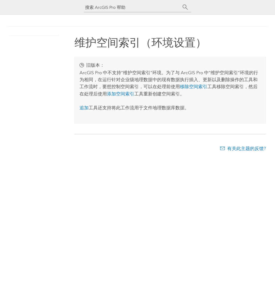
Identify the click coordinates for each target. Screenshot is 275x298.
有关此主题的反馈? (246, 148)
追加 (84, 107)
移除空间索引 (193, 86)
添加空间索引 (120, 93)
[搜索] (185, 7)
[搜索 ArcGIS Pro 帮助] (132, 7)
